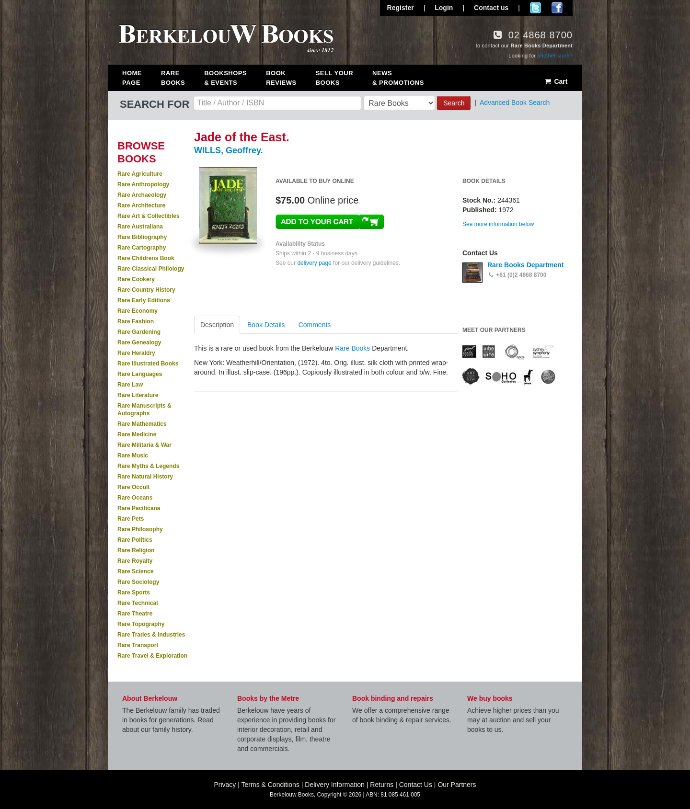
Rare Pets (130, 518)
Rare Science (135, 571)
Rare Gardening (139, 332)
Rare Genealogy (139, 342)
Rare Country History (146, 289)
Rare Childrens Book (145, 258)
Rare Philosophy (140, 529)
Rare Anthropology (143, 184)
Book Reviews (281, 77)
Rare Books (173, 77)
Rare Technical (137, 603)
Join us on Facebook (557, 7)
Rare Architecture (141, 205)
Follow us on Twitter (535, 7)
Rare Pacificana (138, 508)
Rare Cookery (136, 279)
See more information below (498, 224)
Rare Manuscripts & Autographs (144, 409)
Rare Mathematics (142, 424)
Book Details (266, 325)
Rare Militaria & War (144, 445)
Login (444, 7)
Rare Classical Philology (150, 268)
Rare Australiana (140, 226)
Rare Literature (137, 395)
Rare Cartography (141, 247)
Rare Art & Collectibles (148, 216)
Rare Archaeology (141, 195)
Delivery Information (335, 784)
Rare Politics (134, 539)
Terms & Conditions (270, 784)
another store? (555, 55)
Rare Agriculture (139, 174)
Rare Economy (137, 311)
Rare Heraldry (136, 353)
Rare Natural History (145, 476)
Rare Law (130, 384)
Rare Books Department (525, 265)
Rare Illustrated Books (147, 363)
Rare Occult (133, 487)
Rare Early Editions (143, 300)
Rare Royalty (134, 561)
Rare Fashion (135, 321)
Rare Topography (140, 624)
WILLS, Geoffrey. (228, 150)
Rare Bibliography (142, 237)
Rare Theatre (134, 613)
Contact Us (415, 784)
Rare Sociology (138, 582)
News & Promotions (398, 77)
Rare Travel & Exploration (152, 655)
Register (400, 7)
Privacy (225, 784)
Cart (555, 81)
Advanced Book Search (515, 102)
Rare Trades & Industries (151, 634)
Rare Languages (139, 374)
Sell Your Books (334, 77)
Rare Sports (133, 592)
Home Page (132, 77)
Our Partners (456, 784)
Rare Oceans (134, 497)
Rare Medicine (136, 434)
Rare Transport (137, 645)
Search (453, 103)
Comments (315, 325)
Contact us (491, 7)
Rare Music (132, 455)
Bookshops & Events (225, 77)
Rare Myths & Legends (148, 466)
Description (217, 325)
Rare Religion (135, 550)
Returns (381, 784)
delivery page (314, 263)
